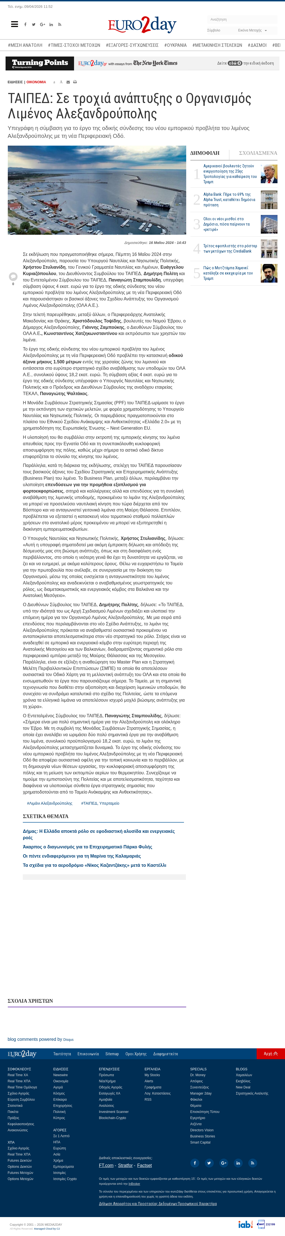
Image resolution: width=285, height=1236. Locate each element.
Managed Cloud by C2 (47, 1228)
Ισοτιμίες (59, 1173)
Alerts (149, 1081)
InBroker (134, 1183)
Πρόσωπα (106, 1075)
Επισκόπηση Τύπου (205, 1112)
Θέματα (196, 1106)
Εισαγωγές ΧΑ (110, 1093)
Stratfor (125, 1165)
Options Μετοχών (20, 1179)
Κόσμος (59, 1093)
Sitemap (112, 1053)
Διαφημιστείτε (165, 1053)
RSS (148, 1100)
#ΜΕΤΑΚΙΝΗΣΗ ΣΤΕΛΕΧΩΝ (217, 45)
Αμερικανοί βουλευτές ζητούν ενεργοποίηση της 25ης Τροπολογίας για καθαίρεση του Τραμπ (230, 173)
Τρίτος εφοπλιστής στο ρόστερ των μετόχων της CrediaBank (230, 248)
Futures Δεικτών (20, 1160)
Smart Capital (200, 1142)
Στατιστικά (15, 1106)
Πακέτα (13, 1112)
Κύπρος (59, 1118)
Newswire (60, 1075)
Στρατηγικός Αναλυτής (252, 1093)
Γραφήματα (153, 1087)
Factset (144, 1165)
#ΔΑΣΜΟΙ (257, 45)
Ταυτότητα (62, 1053)
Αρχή (268, 1053)
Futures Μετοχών (20, 1173)
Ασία (56, 1154)
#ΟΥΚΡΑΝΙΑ (175, 45)
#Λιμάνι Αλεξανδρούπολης (49, 803)
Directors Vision (202, 1130)
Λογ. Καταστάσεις (158, 1093)
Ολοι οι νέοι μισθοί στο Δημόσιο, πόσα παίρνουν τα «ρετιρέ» (226, 224)
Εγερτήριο (197, 1118)
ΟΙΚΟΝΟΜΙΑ (36, 82)
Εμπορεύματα (63, 1167)
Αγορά (58, 1087)
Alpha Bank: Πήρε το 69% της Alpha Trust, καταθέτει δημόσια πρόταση (229, 199)
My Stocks (152, 1075)
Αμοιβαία (105, 1100)
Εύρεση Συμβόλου (21, 1100)
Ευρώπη (59, 1148)
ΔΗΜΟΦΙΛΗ (205, 153)
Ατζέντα (196, 1124)
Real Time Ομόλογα (22, 1087)
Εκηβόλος (243, 1081)
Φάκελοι (196, 1100)
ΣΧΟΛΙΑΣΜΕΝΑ (258, 153)
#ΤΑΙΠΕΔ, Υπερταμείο (100, 803)
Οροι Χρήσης (136, 1053)
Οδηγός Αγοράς (110, 1087)
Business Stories (202, 1136)
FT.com (106, 1165)
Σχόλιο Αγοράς (19, 1093)
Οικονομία (60, 1081)
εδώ (235, 63)
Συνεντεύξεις (199, 1087)
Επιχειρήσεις (62, 1106)
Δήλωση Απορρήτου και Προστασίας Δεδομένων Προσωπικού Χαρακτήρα (158, 1203)
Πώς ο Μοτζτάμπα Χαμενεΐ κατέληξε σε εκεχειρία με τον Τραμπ (228, 273)
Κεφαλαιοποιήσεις (21, 1124)
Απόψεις (196, 1081)
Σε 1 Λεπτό (61, 1136)
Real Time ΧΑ (18, 1075)
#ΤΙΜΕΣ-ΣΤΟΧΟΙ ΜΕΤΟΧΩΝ (74, 45)
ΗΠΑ (56, 1142)
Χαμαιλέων (244, 1075)
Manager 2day (201, 1093)
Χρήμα (58, 1160)
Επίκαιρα (60, 1100)
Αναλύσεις (106, 1106)
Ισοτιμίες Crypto (65, 1179)
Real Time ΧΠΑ (19, 1081)
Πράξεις (13, 1118)
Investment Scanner (114, 1112)
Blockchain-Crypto (112, 1118)
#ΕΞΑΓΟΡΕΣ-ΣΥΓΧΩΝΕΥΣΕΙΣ (132, 45)
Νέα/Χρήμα (107, 1081)
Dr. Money (198, 1075)
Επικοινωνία (88, 1053)
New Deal (243, 1087)
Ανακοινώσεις (18, 1130)
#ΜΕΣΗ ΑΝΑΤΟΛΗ (25, 45)
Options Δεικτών (20, 1167)
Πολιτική (59, 1112)
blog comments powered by (41, 1039)
